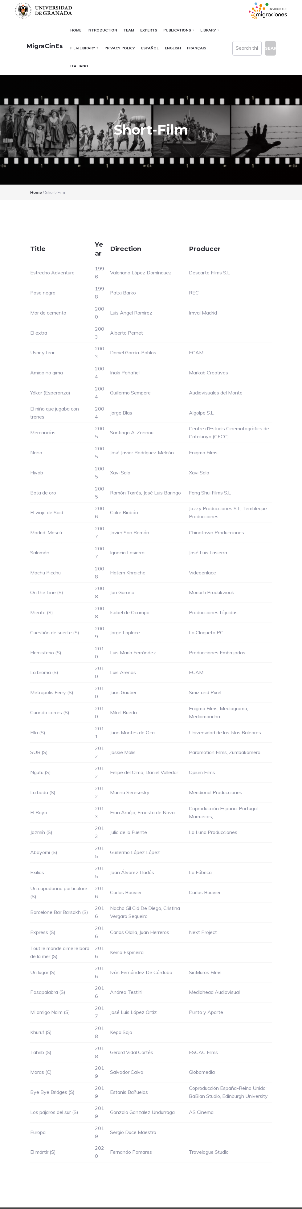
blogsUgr (267, 1189)
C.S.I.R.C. (27, 1201)
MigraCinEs (33, 46)
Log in (277, 1201)
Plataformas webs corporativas (67, 1201)
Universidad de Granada (44, 10)
